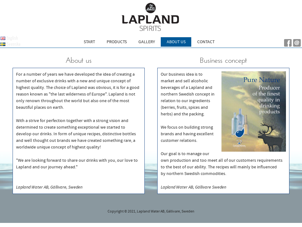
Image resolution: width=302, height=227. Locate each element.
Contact (206, 42)
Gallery (146, 42)
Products (117, 42)
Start (89, 42)
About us (176, 42)
